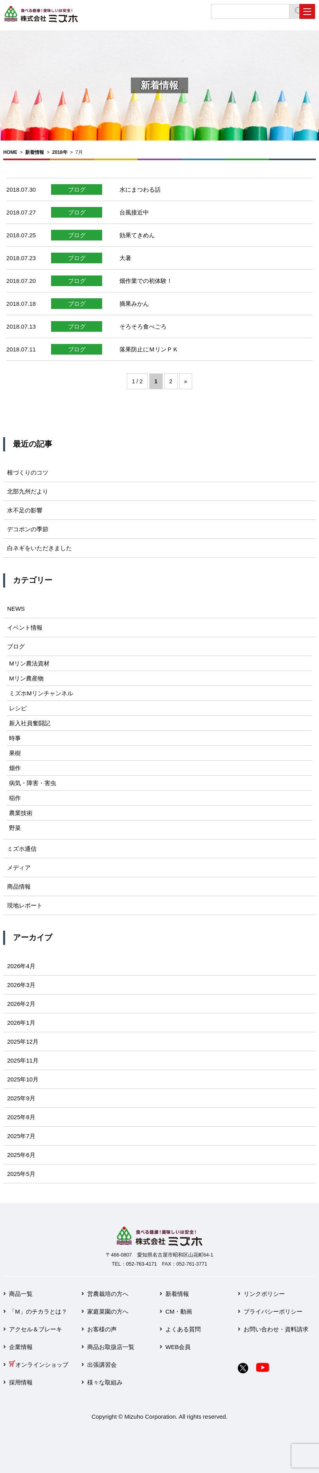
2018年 (60, 152)
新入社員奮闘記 (29, 723)
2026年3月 (21, 984)
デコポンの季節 (27, 529)
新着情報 (34, 152)
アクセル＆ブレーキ (35, 1329)
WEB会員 (178, 1347)
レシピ (18, 708)
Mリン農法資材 (29, 663)
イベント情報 (24, 627)
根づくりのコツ (27, 472)
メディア (19, 867)
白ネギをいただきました (39, 548)
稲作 (15, 798)
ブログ (77, 189)
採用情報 (21, 1382)
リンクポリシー (264, 1293)
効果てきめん (137, 235)
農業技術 (21, 813)
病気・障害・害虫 (32, 783)
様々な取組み (105, 1382)
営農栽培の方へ (107, 1293)
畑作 (15, 768)
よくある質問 (183, 1329)
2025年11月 (22, 1060)
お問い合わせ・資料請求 (276, 1329)
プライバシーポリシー (273, 1311)
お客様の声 (102, 1329)
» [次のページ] (185, 381)
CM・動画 (178, 1311)
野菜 (15, 827)
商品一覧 (21, 1293)
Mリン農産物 (26, 678)
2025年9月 (21, 1098)
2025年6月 (21, 1154)
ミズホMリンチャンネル (41, 693)
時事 (15, 738)
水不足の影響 (24, 510)
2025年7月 (21, 1136)
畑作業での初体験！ (145, 280)
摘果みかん (134, 303)
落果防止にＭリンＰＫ (148, 349)
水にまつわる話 (140, 189)
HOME (10, 152)
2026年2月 (21, 1003)
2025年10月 (22, 1079)
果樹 (15, 753)
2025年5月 (21, 1173)
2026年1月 (21, 1022)
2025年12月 (22, 1041)
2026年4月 (21, 966)
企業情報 (21, 1347)
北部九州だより (27, 491)
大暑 (125, 258)
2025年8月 (21, 1117)
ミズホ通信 (22, 848)
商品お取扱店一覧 (110, 1347)
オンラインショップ (38, 1364)
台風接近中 (134, 212)
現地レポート (24, 905)
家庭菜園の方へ (107, 1311)
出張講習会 (102, 1364)
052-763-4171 (141, 1264)
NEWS (16, 608)
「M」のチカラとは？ (38, 1311)
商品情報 (19, 886)
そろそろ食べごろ (143, 326)
